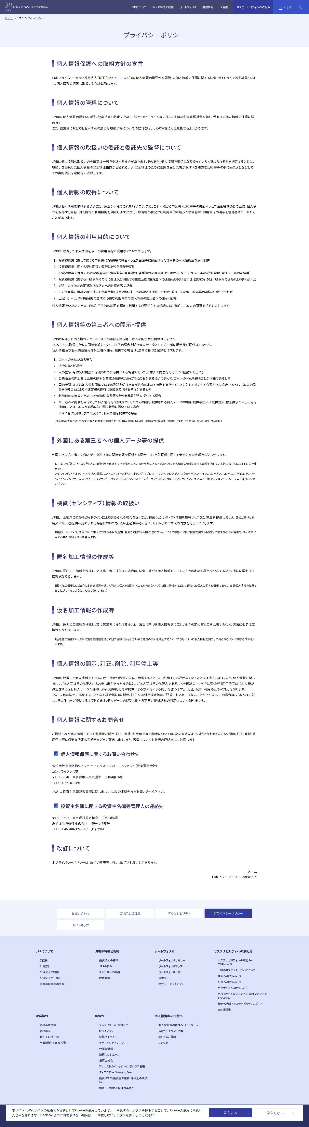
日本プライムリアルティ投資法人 (26, 7)
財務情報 (42, 1015)
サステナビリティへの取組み (233, 951)
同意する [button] (230, 1113)
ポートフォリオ (164, 951)
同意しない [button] (275, 1113)
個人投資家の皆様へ (168, 1015)
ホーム (9, 18)
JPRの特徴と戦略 (107, 951)
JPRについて (44, 951)
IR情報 (99, 1015)
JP (280, 7)
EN (289, 7)
